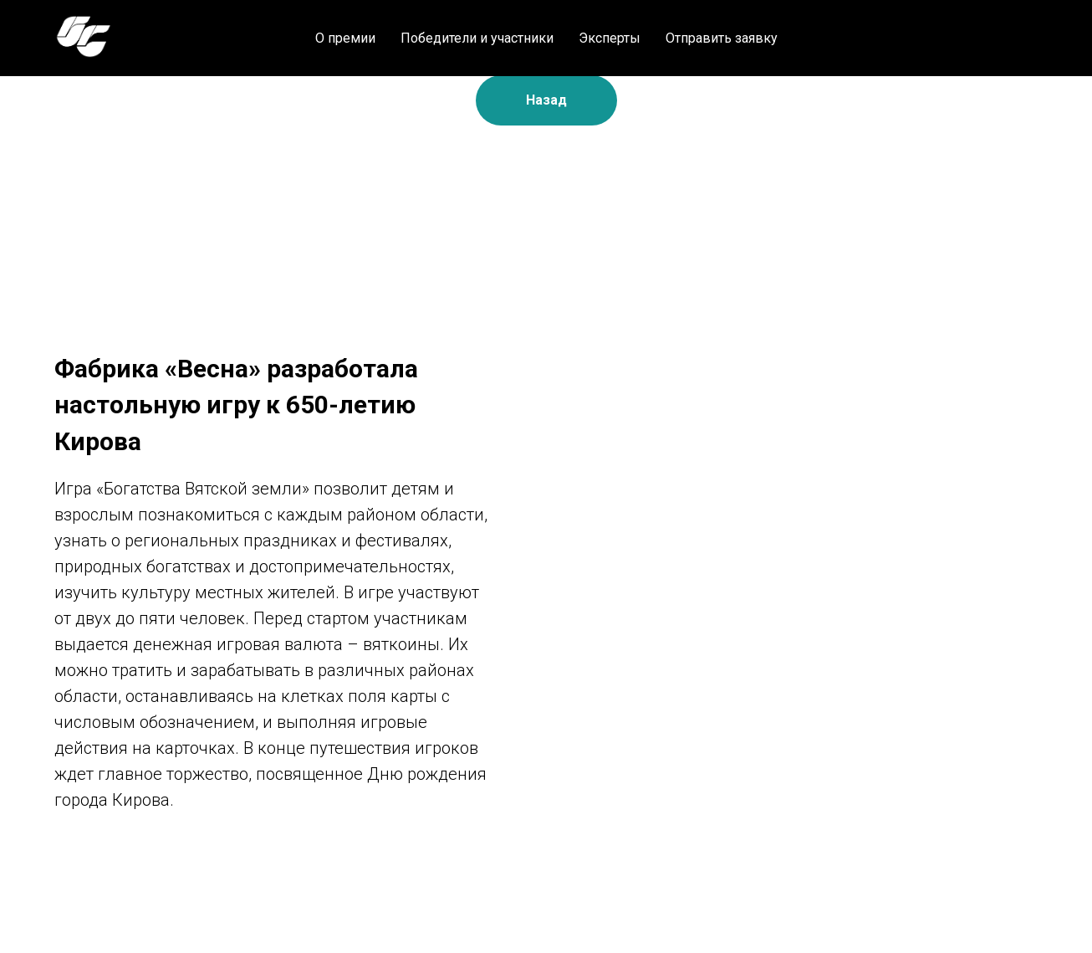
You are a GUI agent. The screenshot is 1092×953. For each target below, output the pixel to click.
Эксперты (609, 38)
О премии (345, 38)
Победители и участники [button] (477, 38)
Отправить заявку (722, 38)
